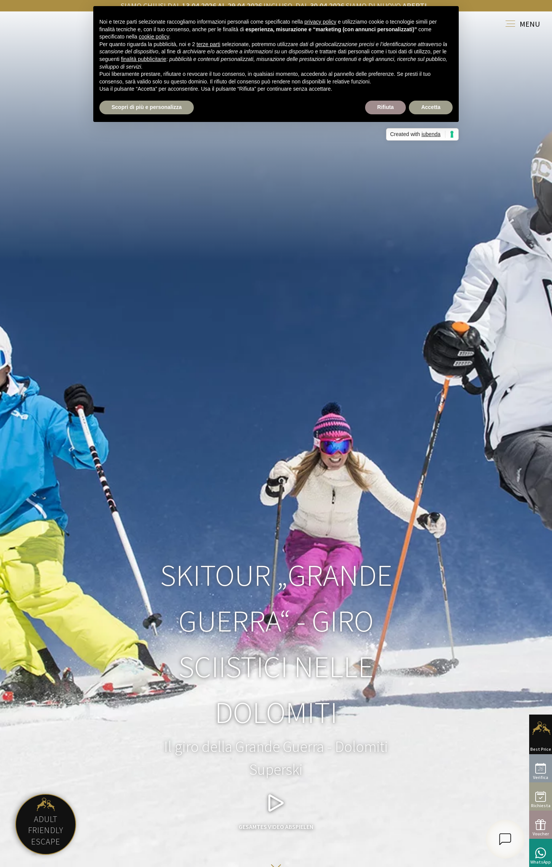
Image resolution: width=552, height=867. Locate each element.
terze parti (208, 44)
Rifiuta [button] (385, 107)
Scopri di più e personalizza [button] (147, 107)
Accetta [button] (430, 107)
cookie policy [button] (154, 37)
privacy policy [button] (321, 22)
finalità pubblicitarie (143, 59)
